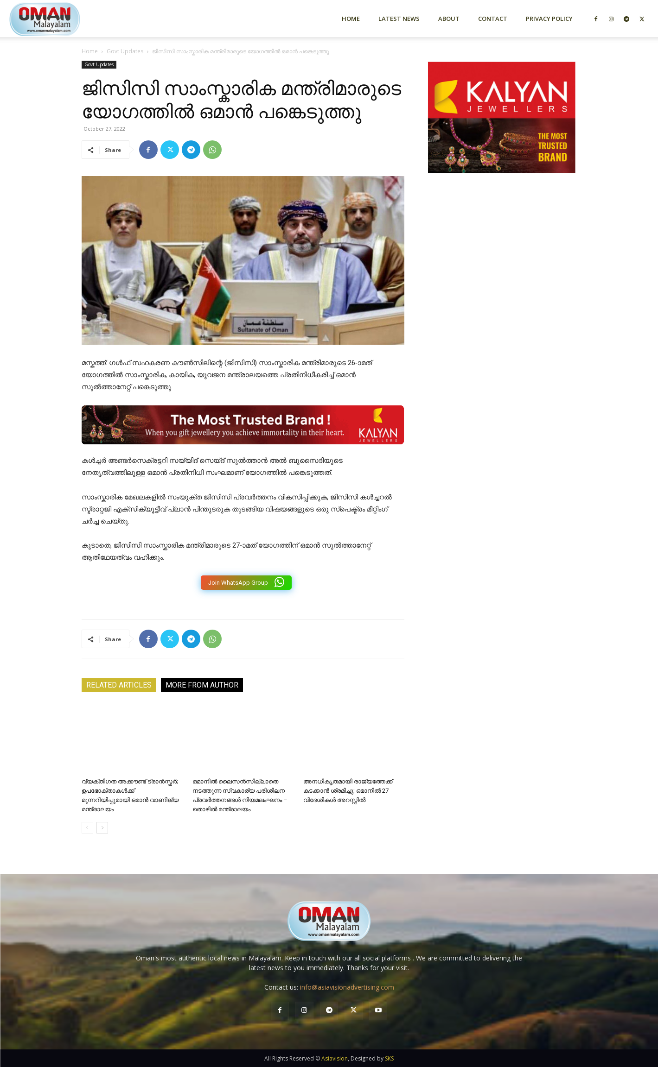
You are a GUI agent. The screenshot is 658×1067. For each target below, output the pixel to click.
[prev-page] (87, 827)
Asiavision (334, 1058)
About (449, 18)
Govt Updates (125, 51)
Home (351, 18)
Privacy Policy (549, 18)
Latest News (399, 18)
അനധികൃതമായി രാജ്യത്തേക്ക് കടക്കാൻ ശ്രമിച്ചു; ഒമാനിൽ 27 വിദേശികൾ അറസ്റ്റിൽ (348, 790)
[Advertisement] (502, 279)
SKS (389, 1058)
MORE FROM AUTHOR (202, 685)
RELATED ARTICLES (119, 685)
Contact (492, 18)
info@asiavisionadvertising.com (347, 987)
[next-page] (102, 827)
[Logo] (61, 18)
